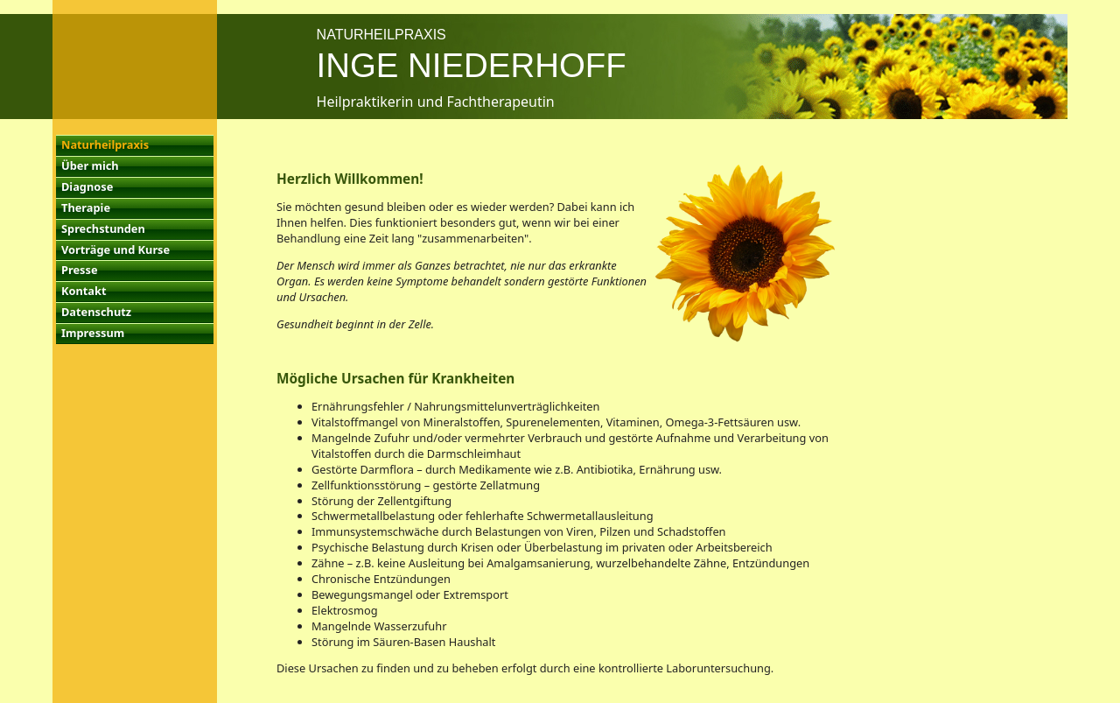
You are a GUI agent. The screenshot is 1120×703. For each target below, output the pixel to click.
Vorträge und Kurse (115, 249)
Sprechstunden (103, 228)
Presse (79, 270)
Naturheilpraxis (105, 144)
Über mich (90, 165)
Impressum (92, 333)
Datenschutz (96, 312)
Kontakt (84, 291)
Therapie (85, 207)
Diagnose (87, 186)
